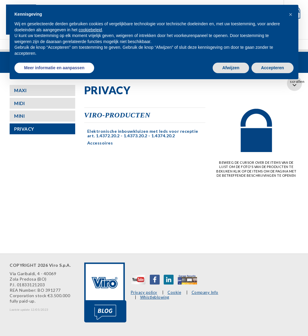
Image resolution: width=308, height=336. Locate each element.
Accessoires (100, 142)
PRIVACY (24, 129)
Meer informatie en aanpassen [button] (54, 67)
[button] (290, 14)
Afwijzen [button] (230, 67)
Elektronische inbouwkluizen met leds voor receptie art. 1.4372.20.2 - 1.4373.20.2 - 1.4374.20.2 (142, 133)
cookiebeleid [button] (90, 29)
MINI (19, 116)
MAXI (20, 90)
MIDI (19, 103)
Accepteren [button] (272, 67)
